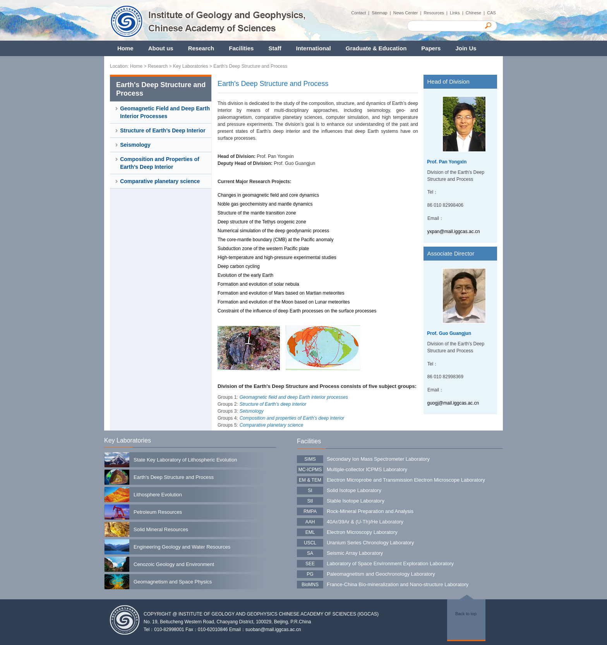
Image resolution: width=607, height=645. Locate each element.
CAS (492, 12)
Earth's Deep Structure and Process (250, 66)
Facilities (241, 48)
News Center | (408, 12)
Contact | (361, 12)
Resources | (437, 12)
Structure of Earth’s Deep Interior (162, 130)
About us (160, 48)
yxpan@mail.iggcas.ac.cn (453, 231)
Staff (274, 48)
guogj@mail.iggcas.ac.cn (453, 403)
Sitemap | (382, 12)
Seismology (135, 145)
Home (125, 48)
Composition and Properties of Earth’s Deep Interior (159, 163)
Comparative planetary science (160, 181)
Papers (431, 48)
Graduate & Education (376, 48)
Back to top (466, 613)
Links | (458, 12)
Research (201, 48)
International (313, 48)
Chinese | (476, 12)
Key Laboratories (190, 66)
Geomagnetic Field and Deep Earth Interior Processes (165, 112)
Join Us (465, 48)
